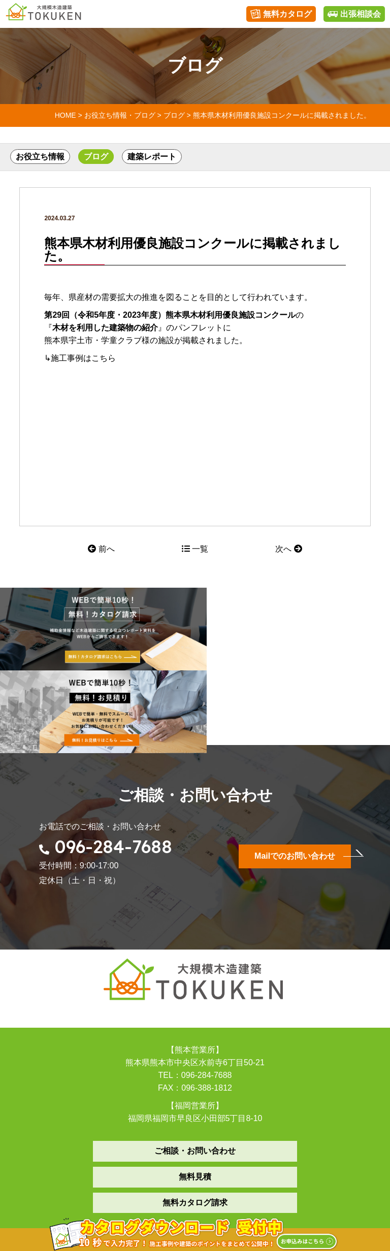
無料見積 (195, 1089)
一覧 (195, 549)
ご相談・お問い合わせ (195, 1063)
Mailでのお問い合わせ (294, 768)
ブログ (96, 156)
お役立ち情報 (40, 156)
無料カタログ (281, 14)
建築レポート (151, 156)
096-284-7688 (113, 759)
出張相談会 (354, 14)
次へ (288, 549)
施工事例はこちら (83, 358)
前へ (101, 549)
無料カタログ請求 (195, 1115)
